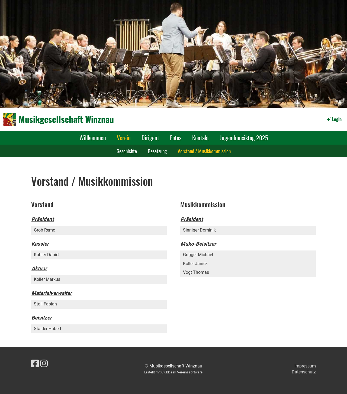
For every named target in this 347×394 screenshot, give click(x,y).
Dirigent (150, 137)
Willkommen (92, 137)
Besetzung (157, 151)
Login (334, 119)
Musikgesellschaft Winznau (66, 119)
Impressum (305, 366)
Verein (124, 137)
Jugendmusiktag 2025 (244, 137)
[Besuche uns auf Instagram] (44, 364)
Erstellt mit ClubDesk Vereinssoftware (173, 372)
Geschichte (127, 151)
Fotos (175, 137)
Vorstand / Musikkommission (204, 151)
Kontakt (200, 137)
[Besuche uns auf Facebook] (35, 364)
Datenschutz (304, 372)
